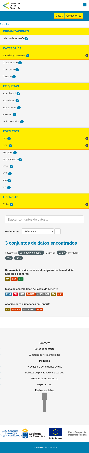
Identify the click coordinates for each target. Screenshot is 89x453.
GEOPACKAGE (43, 294)
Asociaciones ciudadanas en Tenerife (27, 304)
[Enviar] (81, 219)
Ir (57, 231)
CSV (7, 279)
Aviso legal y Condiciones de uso (44, 366)
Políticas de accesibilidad (44, 378)
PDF (15, 294)
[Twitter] (44, 402)
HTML (8, 294)
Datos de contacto (44, 348)
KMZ (22, 294)
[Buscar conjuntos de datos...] (41, 219)
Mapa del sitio (44, 384)
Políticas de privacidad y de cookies (44, 372)
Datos (59, 15)
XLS (20, 279)
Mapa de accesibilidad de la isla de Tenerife (31, 289)
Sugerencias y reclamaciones (44, 354)
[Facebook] (44, 396)
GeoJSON (30, 294)
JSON (14, 279)
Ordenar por (12, 231)
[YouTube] (44, 409)
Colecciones (73, 15)
